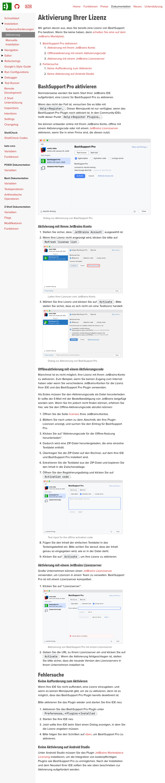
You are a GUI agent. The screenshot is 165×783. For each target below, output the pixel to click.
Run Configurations (17, 72)
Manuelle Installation (12, 42)
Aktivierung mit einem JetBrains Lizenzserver (76, 58)
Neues (137, 6)
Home (77, 6)
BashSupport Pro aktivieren (60, 43)
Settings (9, 119)
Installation (11, 23)
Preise (104, 6)
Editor (8, 55)
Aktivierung (13, 34)
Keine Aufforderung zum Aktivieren (69, 68)
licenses (74, 414)
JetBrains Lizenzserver (103, 128)
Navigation (11, 50)
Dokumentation (121, 6)
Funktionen (90, 6)
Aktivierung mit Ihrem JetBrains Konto (71, 47)
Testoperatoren (13, 189)
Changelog (11, 124)
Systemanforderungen (20, 29)
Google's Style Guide (17, 66)
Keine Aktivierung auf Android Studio (70, 73)
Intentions (10, 113)
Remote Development (12, 90)
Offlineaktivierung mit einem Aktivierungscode (76, 53)
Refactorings (12, 61)
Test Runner (12, 83)
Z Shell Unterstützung (13, 100)
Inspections (11, 108)
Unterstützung (153, 6)
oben (88, 734)
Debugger (11, 77)
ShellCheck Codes (16, 138)
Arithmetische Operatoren (13, 196)
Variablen (10, 151)
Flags (7, 217)
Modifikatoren (13, 223)
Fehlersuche (50, 64)
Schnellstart (11, 18)
